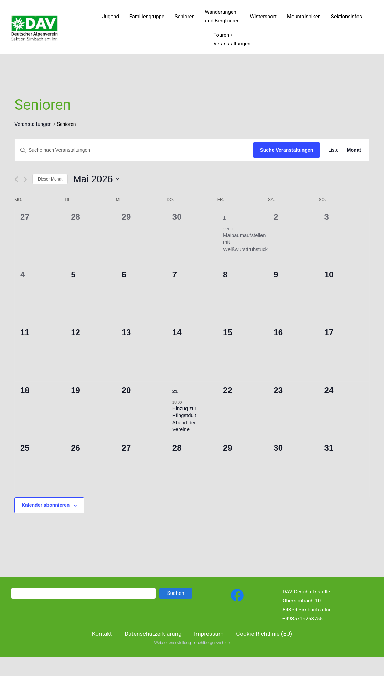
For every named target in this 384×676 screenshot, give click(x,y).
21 (175, 391)
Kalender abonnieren (46, 505)
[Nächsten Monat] (25, 179)
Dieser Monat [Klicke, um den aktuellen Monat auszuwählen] (50, 179)
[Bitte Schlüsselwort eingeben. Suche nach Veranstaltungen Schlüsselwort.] (134, 150)
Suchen (175, 593)
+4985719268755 (302, 618)
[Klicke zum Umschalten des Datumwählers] (96, 179)
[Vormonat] (16, 179)
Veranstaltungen (33, 124)
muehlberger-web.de (211, 648)
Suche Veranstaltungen (286, 150)
